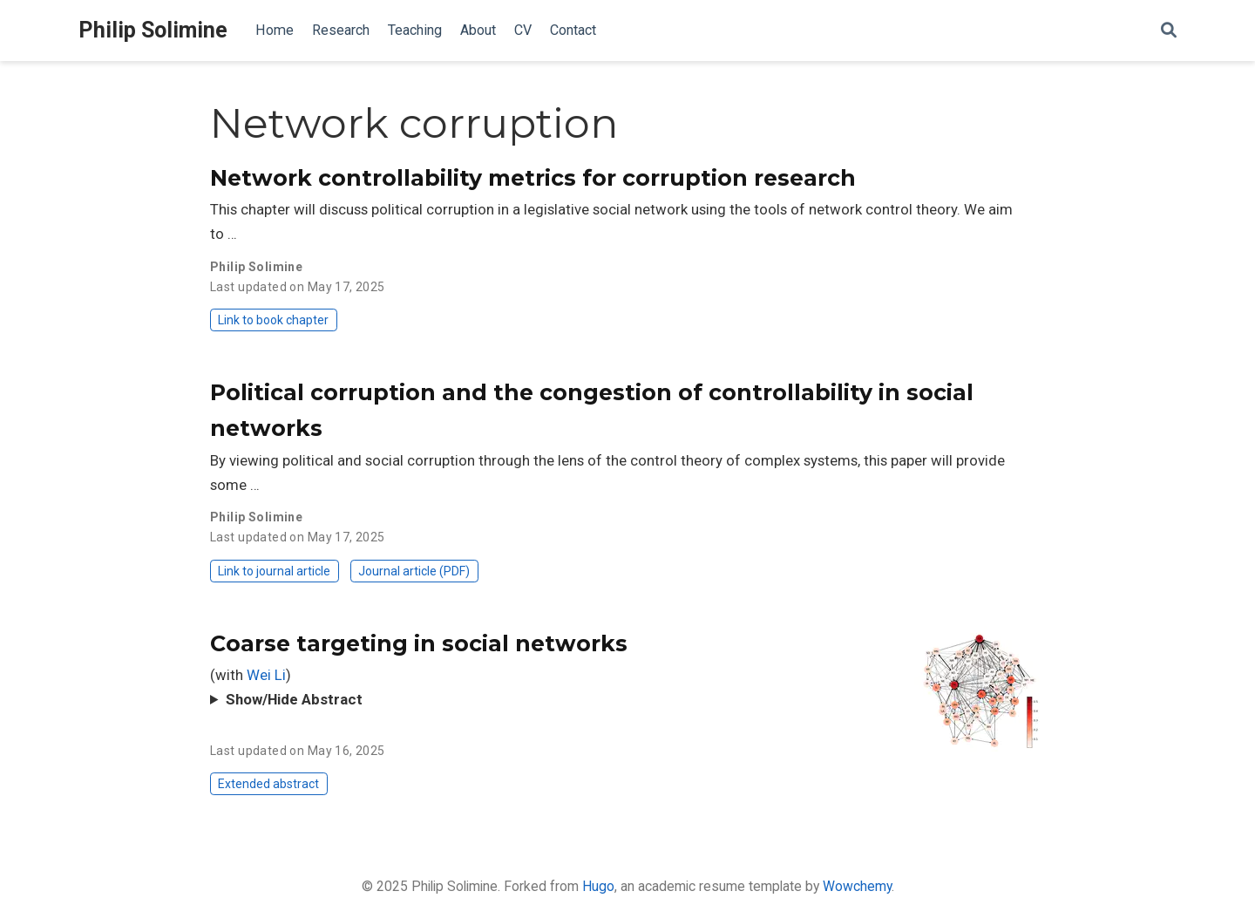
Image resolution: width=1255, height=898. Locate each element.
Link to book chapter (273, 320)
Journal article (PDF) (414, 571)
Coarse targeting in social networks (419, 643)
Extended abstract (268, 784)
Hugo (598, 886)
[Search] (1169, 31)
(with (228, 675)
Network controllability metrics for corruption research (533, 178)
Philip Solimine (152, 30)
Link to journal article (274, 571)
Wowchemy (857, 886)
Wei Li (266, 675)
